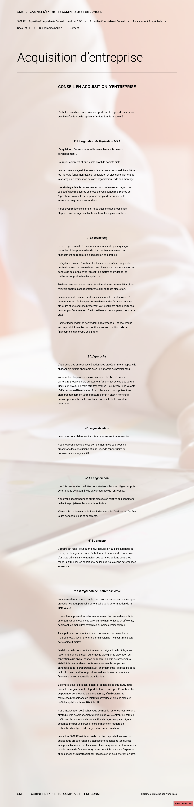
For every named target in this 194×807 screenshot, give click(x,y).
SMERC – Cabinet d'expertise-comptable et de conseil (60, 794)
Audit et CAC (74, 21)
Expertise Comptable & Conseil (107, 21)
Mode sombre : (183, 803)
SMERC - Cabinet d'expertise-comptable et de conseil (59, 12)
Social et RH (24, 28)
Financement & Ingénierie (147, 21)
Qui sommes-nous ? (50, 28)
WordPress (171, 794)
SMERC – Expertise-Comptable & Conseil (40, 21)
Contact (74, 28)
